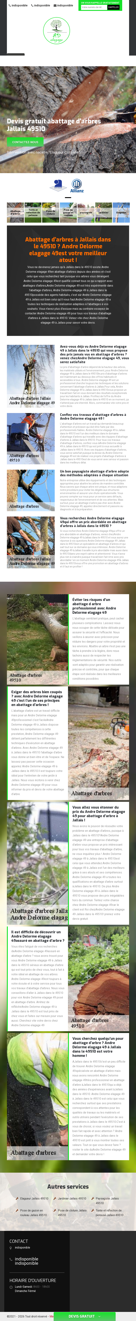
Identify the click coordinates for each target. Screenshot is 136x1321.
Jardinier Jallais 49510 (72, 1198)
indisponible (18, 5)
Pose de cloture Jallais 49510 (72, 1213)
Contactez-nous (25, 142)
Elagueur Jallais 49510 (34, 1198)
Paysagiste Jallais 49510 (107, 1201)
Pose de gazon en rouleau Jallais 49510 (33, 1213)
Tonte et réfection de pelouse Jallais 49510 (109, 1213)
